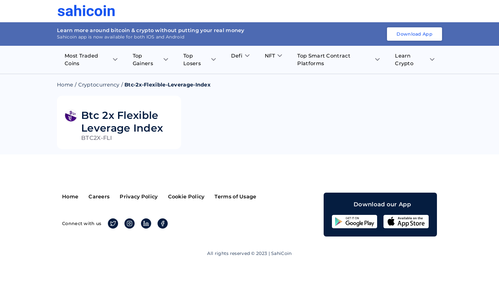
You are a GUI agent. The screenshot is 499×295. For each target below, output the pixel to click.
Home (65, 85)
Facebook (161, 223)
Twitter (112, 223)
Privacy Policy (139, 197)
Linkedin (145, 223)
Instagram (128, 223)
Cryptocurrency (99, 85)
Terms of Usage (235, 197)
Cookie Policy (186, 197)
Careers (98, 197)
